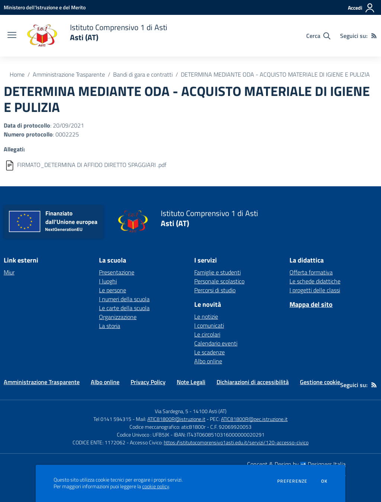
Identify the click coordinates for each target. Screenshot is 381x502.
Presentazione (116, 272)
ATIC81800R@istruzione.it (176, 419)
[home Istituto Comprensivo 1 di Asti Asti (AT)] (95, 35)
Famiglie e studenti (217, 272)
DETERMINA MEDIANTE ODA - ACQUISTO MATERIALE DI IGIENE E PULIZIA (275, 74)
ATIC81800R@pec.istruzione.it (254, 419)
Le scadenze (209, 352)
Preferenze (292, 481)
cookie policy (155, 486)
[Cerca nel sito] (318, 36)
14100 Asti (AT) (210, 411)
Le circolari (207, 334)
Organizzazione (118, 316)
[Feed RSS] (374, 35)
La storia (109, 325)
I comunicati (209, 325)
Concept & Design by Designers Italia (296, 464)
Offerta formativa (311, 272)
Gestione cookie (320, 381)
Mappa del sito (311, 304)
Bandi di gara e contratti (143, 74)
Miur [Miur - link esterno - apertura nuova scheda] (9, 272)
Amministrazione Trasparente (69, 74)
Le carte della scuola (124, 307)
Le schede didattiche (314, 281)
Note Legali (191, 381)
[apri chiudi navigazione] (11, 35)
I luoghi (108, 281)
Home (17, 74)
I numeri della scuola (124, 299)
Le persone (112, 290)
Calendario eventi (215, 343)
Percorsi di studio (215, 290)
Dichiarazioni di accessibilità (253, 381)
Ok (324, 481)
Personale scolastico (219, 281)
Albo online (208, 361)
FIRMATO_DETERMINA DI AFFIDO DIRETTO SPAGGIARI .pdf (91, 164)
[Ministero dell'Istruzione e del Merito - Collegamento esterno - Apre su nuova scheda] (45, 7)
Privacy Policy (148, 381)
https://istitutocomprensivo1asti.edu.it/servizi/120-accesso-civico (236, 442)
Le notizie (206, 316)
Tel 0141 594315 (112, 419)
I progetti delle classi (314, 290)
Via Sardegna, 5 (171, 411)
